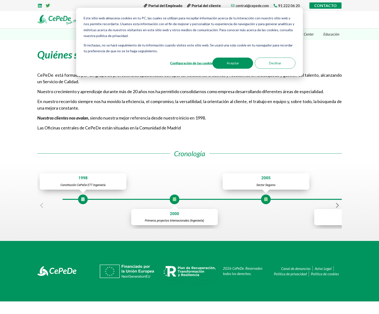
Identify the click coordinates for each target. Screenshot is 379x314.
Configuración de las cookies (192, 63)
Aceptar (233, 63)
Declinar (275, 63)
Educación (331, 34)
